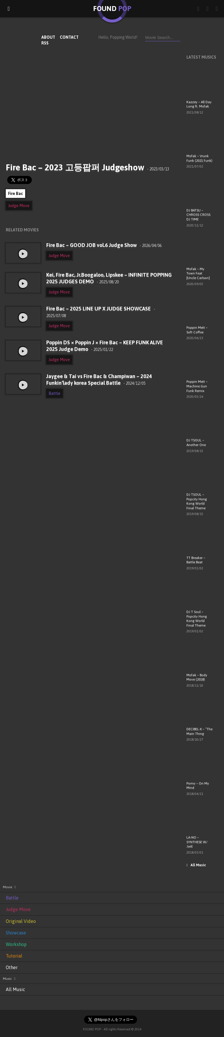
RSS (45, 43)
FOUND (112, 8)
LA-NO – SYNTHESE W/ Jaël (197, 841)
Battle (54, 393)
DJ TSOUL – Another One (196, 442)
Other (12, 967)
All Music (196, 865)
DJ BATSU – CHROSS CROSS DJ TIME (198, 214)
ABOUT (48, 37)
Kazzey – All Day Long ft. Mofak (199, 104)
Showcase (16, 932)
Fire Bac (15, 193)
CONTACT (69, 37)
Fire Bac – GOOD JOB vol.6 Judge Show (104, 245)
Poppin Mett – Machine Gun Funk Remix (197, 386)
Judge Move (18, 205)
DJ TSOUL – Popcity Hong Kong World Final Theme (196, 501)
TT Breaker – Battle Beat (195, 560)
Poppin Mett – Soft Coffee (197, 330)
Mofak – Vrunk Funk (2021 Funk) (199, 158)
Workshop (16, 944)
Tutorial (14, 955)
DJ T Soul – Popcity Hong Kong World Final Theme (196, 618)
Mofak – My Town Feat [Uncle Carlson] (198, 273)
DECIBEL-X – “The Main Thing (199, 731)
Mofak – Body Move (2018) (196, 677)
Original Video (21, 921)
